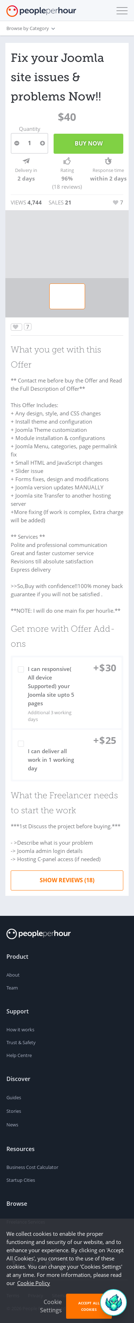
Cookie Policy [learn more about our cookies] (33, 1283)
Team (12, 987)
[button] (120, 11)
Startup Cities (20, 1180)
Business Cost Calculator (32, 1167)
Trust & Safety (21, 1042)
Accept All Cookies (89, 1306)
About (13, 975)
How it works (20, 1029)
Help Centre (19, 1055)
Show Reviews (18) (67, 880)
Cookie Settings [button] (51, 1306)
